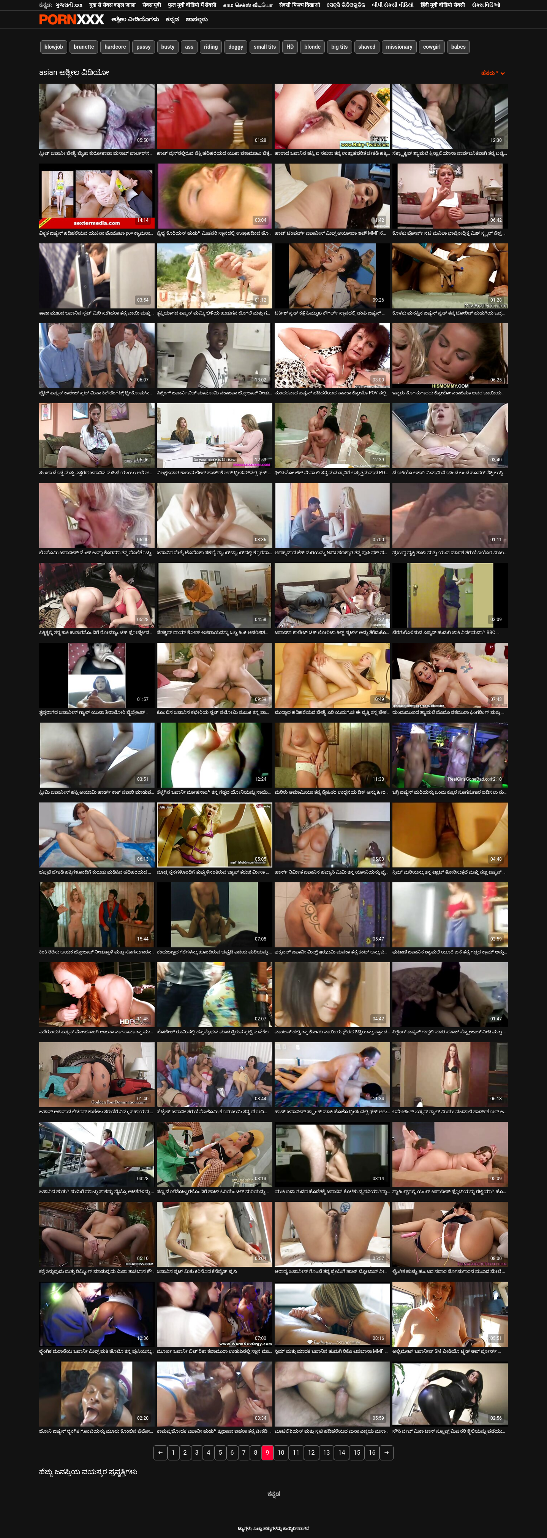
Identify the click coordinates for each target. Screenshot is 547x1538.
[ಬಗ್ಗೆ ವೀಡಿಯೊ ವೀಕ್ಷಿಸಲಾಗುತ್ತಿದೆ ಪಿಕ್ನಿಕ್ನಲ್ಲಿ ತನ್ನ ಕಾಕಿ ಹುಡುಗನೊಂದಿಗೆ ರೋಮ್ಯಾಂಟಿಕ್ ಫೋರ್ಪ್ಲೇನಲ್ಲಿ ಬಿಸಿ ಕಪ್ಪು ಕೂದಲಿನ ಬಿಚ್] (97, 594)
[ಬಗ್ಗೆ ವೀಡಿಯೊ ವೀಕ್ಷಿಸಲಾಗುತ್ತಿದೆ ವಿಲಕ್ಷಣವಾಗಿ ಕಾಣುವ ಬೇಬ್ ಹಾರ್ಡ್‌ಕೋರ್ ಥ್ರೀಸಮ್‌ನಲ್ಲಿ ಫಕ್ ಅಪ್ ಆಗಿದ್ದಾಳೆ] (214, 434)
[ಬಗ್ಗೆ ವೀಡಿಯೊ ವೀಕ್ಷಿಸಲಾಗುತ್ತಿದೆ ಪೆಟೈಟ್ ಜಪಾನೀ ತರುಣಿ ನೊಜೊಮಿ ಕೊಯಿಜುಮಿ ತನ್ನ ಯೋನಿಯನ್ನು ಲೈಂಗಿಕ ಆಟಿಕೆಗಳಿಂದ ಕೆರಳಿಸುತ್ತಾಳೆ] (214, 1073)
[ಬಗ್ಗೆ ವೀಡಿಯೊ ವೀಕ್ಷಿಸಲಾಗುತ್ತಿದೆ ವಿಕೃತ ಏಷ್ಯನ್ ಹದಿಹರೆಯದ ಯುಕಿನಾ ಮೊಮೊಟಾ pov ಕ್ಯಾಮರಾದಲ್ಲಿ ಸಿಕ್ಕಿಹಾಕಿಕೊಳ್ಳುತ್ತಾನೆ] (97, 195)
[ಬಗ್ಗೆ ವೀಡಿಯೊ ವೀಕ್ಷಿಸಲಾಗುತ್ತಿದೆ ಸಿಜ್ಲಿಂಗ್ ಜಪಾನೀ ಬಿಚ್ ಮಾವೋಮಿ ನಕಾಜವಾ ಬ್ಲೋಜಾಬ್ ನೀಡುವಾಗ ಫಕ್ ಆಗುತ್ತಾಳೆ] (214, 355)
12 (311, 1451)
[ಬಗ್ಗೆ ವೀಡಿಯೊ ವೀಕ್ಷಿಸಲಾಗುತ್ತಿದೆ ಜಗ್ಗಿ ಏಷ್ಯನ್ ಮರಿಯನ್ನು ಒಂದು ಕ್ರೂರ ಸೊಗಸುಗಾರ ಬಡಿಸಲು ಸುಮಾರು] (450, 754)
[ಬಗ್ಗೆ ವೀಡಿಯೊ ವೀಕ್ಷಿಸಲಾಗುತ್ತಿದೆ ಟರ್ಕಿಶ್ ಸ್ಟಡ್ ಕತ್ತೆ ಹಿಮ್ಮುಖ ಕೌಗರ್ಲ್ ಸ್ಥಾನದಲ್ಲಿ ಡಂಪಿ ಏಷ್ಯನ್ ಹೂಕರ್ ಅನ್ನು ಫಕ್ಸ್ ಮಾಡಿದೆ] (332, 275)
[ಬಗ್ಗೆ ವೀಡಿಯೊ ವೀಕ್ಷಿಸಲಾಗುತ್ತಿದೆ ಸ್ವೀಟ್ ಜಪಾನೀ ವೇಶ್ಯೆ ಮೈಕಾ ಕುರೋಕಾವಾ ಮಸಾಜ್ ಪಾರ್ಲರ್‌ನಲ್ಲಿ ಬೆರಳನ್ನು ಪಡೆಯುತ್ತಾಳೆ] (97, 115)
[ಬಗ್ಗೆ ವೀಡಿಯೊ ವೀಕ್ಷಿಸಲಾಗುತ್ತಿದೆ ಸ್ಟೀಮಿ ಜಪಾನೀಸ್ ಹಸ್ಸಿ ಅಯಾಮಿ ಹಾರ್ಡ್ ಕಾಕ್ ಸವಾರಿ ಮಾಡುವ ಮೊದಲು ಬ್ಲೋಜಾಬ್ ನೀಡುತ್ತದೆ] (97, 754)
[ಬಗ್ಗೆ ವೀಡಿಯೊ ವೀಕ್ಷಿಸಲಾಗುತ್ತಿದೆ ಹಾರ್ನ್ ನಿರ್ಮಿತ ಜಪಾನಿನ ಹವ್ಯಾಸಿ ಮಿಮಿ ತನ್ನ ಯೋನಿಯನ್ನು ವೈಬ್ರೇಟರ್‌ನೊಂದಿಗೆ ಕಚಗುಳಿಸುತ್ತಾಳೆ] (332, 834)
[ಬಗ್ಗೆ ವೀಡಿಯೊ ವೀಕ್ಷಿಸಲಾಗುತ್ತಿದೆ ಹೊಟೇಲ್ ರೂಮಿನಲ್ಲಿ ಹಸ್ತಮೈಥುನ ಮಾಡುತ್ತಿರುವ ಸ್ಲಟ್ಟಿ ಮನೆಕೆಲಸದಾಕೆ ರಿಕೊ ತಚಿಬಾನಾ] (214, 993)
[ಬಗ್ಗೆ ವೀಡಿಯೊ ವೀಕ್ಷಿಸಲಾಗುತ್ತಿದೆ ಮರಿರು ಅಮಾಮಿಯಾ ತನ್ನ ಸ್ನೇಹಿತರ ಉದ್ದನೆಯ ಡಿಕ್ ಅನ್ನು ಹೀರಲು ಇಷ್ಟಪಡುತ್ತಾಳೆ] (332, 754)
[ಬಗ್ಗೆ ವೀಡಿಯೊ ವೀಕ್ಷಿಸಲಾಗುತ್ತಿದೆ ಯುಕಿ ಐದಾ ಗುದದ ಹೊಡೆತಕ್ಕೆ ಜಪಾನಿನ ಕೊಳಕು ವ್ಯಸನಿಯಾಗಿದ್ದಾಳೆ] (332, 1153)
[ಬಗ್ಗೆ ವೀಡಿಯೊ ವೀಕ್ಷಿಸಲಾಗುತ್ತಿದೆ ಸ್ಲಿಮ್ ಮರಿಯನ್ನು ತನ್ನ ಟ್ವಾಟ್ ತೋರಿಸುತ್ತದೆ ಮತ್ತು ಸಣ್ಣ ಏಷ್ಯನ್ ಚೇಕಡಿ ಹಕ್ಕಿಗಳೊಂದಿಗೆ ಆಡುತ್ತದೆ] (450, 834)
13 (326, 1451)
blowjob (53, 47)
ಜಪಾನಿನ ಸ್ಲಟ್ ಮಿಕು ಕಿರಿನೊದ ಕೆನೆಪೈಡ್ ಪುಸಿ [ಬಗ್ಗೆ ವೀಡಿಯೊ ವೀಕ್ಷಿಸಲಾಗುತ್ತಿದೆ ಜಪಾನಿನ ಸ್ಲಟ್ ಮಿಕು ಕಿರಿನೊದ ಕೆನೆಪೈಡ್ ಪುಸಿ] (197, 1270)
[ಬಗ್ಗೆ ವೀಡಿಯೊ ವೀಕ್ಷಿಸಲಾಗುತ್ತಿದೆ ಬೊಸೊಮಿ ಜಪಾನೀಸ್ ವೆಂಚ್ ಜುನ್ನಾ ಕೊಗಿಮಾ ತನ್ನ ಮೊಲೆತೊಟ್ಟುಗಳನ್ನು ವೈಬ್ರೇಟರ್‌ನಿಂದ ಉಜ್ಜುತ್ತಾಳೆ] (97, 514)
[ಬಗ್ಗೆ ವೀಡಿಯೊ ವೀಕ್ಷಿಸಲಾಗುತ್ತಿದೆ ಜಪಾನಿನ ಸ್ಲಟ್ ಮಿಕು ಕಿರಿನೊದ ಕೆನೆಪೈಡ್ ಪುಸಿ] (214, 1233)
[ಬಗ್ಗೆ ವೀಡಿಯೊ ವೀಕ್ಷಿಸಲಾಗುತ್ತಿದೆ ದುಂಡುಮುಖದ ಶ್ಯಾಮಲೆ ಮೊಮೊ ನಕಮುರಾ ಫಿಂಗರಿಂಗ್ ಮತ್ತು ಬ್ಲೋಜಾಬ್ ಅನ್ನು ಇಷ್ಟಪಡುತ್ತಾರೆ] (450, 674)
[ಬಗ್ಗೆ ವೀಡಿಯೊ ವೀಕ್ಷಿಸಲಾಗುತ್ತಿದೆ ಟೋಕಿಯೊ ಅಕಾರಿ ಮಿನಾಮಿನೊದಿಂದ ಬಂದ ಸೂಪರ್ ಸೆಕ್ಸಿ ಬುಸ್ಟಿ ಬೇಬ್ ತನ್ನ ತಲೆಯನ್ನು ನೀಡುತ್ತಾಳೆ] (450, 434)
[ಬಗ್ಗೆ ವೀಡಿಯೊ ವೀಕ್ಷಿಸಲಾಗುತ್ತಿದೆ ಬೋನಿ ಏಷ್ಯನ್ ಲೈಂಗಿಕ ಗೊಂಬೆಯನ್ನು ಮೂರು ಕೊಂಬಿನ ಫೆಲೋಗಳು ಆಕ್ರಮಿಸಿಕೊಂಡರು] (97, 1393)
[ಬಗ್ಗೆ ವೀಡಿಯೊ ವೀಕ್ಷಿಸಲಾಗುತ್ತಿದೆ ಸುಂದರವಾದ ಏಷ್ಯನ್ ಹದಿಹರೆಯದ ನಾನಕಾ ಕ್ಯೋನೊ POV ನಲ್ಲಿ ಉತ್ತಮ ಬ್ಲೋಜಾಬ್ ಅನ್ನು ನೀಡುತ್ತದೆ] (332, 355)
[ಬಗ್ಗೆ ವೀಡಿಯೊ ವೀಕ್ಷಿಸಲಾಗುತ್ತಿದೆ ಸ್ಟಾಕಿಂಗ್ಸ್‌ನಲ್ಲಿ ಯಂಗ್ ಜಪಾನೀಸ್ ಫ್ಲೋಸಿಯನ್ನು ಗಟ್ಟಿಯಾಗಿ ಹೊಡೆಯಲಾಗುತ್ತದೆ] (450, 1153)
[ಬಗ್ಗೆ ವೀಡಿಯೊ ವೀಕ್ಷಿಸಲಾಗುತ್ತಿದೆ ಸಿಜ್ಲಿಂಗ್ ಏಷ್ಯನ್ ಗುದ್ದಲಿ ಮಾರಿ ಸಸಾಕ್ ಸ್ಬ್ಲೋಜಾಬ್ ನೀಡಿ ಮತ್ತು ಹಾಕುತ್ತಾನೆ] (450, 993)
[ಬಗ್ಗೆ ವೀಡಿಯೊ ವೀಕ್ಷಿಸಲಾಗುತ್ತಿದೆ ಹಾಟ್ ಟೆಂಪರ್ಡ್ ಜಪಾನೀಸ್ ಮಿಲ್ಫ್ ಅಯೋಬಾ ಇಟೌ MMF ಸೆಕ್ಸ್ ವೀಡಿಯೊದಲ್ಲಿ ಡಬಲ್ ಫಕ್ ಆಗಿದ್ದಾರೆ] (332, 195)
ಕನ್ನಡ (172, 19)
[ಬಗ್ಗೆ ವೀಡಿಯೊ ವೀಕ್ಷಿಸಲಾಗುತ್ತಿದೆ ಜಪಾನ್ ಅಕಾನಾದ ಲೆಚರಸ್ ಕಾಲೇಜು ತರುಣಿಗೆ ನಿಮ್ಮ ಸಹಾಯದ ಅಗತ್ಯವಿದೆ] (97, 1073)
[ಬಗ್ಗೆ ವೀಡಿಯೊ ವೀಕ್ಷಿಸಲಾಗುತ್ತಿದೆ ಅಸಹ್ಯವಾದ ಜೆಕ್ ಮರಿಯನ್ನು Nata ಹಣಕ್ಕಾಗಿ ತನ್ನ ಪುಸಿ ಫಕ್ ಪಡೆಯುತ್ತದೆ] (332, 514)
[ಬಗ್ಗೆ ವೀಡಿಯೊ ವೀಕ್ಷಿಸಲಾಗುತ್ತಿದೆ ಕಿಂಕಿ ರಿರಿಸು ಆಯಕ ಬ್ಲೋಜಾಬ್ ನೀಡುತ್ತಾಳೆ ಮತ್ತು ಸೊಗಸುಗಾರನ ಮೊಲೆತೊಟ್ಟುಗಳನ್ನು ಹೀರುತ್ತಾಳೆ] (97, 914)
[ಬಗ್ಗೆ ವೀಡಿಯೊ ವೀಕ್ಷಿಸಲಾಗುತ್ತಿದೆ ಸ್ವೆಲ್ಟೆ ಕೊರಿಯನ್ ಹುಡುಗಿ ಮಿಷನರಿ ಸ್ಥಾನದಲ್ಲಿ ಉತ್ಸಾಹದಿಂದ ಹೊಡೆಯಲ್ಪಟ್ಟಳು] (214, 195)
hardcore (115, 47)
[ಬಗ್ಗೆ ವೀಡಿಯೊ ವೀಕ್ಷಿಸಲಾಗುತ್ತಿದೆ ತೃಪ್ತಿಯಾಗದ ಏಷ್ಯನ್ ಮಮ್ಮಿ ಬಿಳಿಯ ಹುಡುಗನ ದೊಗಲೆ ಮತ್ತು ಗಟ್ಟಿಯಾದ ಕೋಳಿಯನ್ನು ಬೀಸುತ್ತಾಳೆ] (214, 275)
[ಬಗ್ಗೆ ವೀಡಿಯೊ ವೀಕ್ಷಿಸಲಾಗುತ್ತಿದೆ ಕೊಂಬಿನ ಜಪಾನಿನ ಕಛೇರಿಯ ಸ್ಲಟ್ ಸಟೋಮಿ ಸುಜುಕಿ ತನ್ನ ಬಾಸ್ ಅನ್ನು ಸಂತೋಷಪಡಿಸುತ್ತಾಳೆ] (214, 674)
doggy (235, 47)
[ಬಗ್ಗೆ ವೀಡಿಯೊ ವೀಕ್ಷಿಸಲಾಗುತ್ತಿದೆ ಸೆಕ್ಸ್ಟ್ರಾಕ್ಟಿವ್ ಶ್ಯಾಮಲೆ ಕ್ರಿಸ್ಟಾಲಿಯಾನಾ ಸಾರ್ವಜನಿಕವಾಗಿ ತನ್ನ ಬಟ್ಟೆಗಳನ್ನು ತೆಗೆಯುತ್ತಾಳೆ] (450, 115)
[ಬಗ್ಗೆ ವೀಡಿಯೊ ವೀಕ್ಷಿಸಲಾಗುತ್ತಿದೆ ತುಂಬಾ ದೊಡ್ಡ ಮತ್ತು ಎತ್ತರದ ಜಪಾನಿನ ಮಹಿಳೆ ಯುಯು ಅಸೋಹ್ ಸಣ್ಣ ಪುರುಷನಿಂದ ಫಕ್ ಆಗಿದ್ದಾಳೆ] (97, 434)
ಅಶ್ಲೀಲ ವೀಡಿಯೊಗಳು (135, 19)
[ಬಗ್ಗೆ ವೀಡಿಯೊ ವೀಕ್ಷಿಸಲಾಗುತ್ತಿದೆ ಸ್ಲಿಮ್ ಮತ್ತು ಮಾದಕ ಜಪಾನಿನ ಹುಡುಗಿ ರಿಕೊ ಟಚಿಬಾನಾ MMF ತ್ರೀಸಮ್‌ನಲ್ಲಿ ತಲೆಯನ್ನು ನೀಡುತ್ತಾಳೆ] (332, 1313)
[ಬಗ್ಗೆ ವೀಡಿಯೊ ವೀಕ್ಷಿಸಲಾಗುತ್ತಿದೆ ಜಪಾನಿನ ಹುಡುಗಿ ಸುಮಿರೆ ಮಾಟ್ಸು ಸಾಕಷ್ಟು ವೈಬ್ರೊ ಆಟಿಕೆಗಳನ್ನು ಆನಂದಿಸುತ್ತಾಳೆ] (97, 1153)
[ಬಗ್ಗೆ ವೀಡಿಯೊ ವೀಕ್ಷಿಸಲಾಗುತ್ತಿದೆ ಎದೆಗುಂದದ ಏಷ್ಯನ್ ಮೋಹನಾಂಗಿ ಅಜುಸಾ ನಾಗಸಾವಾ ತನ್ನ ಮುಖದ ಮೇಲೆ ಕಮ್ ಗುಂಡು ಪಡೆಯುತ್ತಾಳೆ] (97, 993)
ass (189, 47)
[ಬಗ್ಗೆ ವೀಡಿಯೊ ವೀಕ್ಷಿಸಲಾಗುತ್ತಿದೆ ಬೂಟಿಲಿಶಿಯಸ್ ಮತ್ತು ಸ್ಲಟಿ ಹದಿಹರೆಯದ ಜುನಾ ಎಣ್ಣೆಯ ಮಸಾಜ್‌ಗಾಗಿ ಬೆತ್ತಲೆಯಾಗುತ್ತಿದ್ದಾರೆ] (332, 1393)
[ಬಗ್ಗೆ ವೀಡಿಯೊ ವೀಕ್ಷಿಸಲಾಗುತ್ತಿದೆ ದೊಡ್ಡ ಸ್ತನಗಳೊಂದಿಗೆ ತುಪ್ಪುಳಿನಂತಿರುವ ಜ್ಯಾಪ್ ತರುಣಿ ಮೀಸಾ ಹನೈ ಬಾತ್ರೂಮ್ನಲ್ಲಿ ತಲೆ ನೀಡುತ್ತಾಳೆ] (214, 834)
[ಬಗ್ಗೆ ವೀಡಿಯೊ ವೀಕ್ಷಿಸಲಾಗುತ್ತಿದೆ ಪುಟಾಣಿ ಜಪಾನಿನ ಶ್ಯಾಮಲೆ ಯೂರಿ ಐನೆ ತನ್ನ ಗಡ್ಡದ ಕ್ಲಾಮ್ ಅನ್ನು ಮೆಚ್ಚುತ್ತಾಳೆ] (450, 914)
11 (296, 1451)
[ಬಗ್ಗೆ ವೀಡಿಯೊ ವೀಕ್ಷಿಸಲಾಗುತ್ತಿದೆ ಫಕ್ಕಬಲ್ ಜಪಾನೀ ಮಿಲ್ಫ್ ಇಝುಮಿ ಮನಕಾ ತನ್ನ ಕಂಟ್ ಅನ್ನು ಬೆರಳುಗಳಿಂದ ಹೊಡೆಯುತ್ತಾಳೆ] (332, 914)
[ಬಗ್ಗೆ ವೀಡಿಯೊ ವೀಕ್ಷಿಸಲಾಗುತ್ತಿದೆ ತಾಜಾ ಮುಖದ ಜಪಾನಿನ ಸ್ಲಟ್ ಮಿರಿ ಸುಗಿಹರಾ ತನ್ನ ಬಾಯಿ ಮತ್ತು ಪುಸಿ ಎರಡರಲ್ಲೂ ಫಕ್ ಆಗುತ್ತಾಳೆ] (97, 275)
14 (341, 1451)
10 (281, 1451)
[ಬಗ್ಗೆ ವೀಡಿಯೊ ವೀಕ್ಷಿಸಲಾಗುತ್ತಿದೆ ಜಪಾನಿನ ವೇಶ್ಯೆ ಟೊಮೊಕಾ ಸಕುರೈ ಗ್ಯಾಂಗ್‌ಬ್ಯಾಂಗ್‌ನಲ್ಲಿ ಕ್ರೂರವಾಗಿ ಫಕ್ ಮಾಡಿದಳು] (214, 514)
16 (371, 1451)
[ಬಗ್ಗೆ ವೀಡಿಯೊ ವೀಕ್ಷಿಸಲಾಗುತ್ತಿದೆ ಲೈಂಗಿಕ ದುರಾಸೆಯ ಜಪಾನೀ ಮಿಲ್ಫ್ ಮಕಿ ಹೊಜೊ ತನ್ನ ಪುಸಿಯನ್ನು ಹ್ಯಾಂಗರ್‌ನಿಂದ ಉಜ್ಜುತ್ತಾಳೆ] (97, 1313)
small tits (265, 47)
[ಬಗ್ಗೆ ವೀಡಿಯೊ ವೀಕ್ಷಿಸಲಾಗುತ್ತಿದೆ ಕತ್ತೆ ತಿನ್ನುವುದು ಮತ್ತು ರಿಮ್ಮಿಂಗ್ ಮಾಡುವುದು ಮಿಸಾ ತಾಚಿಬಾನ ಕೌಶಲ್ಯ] (97, 1233)
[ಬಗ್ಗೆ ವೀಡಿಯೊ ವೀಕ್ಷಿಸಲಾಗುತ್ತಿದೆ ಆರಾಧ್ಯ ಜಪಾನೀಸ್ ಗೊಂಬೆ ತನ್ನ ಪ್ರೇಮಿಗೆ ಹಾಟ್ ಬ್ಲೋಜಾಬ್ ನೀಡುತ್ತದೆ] (332, 1233)
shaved (367, 47)
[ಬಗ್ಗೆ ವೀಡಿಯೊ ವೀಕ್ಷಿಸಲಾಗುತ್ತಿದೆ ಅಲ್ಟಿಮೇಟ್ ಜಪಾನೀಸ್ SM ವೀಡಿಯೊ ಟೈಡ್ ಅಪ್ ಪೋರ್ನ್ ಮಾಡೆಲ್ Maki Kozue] (450, 1313)
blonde (312, 47)
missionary (399, 47)
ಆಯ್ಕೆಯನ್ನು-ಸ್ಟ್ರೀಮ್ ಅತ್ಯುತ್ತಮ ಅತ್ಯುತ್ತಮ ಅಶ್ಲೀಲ (71, 19)
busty (168, 47)
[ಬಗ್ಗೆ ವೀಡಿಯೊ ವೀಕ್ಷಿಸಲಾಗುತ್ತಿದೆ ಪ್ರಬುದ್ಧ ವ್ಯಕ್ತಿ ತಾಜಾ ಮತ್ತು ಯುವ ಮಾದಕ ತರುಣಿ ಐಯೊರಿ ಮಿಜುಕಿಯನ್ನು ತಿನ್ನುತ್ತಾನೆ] (450, 514)
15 (356, 1451)
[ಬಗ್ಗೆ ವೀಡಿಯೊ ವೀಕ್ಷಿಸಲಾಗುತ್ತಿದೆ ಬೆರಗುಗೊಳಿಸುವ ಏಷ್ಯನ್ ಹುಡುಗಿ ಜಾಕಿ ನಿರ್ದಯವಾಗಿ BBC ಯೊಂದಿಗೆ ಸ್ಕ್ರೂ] (450, 594)
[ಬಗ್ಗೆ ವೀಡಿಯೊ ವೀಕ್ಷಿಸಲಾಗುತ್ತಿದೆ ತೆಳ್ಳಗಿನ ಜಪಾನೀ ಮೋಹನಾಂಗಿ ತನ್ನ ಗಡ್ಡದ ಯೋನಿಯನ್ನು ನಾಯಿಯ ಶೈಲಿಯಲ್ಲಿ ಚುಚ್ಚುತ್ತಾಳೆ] (214, 754)
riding (211, 47)
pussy (143, 47)
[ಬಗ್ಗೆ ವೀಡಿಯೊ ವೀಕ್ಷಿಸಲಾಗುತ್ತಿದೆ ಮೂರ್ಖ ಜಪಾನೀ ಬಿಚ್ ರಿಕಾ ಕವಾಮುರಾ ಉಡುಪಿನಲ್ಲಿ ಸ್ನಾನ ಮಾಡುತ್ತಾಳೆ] (214, 1313)
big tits (339, 47)
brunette (84, 47)
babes (458, 47)
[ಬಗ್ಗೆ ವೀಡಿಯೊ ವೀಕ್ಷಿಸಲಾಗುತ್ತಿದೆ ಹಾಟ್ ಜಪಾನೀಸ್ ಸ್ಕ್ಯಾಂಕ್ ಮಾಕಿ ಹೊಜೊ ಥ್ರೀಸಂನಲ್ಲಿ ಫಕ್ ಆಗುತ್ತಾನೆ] (332, 1073)
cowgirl (432, 47)
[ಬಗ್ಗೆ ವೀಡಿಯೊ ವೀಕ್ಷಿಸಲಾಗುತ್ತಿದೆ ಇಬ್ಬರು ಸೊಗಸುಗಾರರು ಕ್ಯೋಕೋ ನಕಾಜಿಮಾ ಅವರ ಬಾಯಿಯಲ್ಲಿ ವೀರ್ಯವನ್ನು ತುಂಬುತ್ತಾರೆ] (450, 355)
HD (290, 47)
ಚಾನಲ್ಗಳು (197, 19)
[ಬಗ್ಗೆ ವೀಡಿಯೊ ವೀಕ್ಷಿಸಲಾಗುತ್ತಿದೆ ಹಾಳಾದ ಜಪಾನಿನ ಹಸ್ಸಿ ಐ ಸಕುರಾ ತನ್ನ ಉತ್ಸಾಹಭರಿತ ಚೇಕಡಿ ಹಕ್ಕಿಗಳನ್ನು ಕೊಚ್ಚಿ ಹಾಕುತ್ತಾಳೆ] (332, 115)
